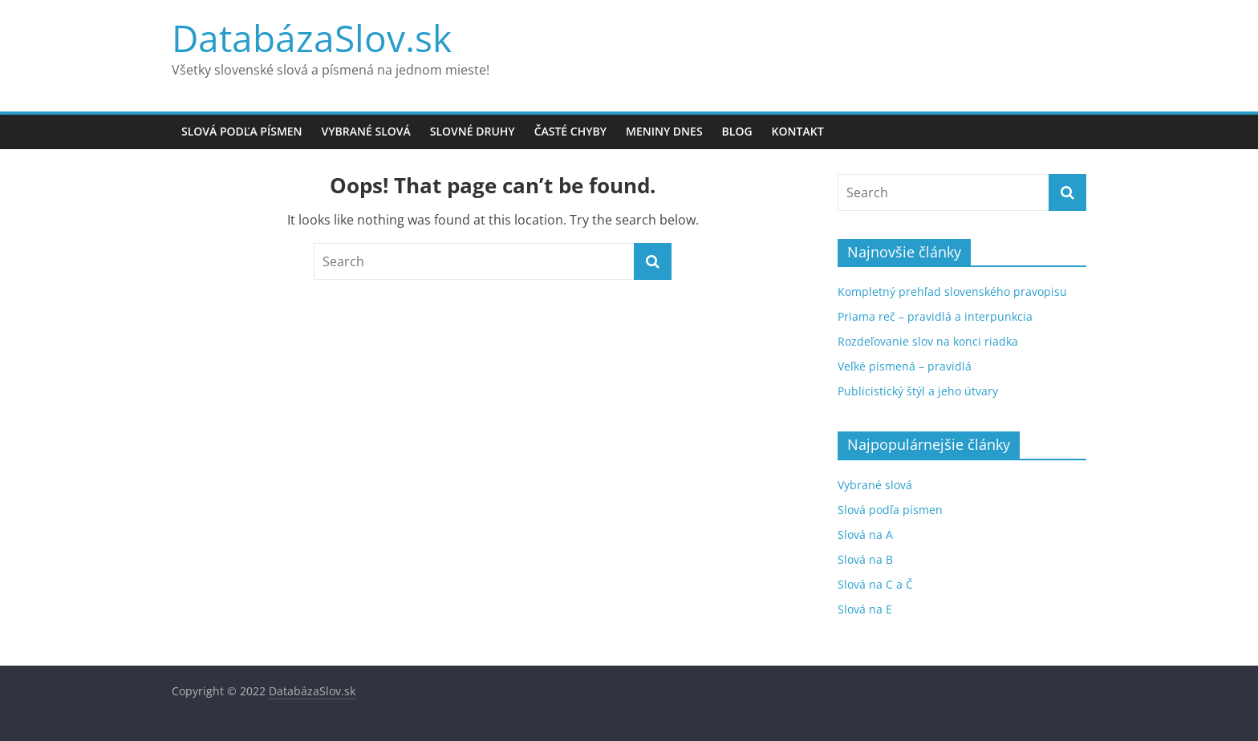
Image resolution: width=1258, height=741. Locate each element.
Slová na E (865, 609)
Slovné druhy (472, 131)
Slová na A (865, 534)
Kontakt (798, 131)
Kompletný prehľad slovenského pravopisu (952, 291)
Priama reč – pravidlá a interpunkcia (935, 316)
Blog (737, 131)
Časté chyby (570, 131)
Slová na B (865, 559)
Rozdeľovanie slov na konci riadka (928, 341)
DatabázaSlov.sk (312, 38)
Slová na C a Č (875, 584)
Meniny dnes (664, 131)
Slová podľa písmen (241, 131)
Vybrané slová (366, 131)
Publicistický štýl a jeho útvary (918, 391)
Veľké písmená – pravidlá (905, 366)
